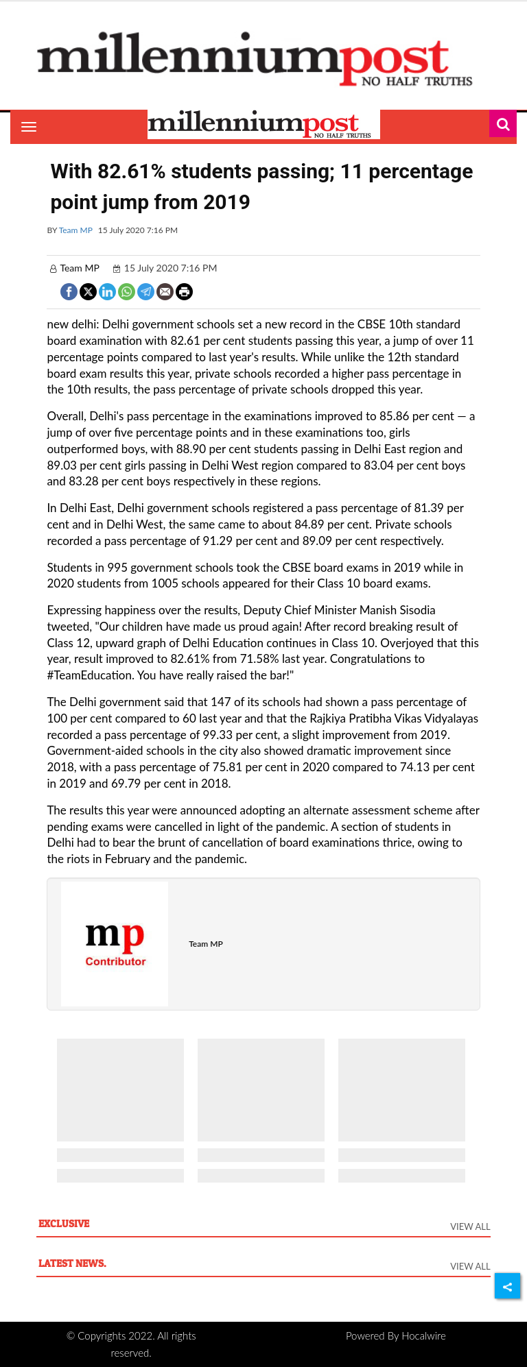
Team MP (76, 230)
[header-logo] (263, 58)
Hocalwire (423, 1335)
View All (470, 1226)
